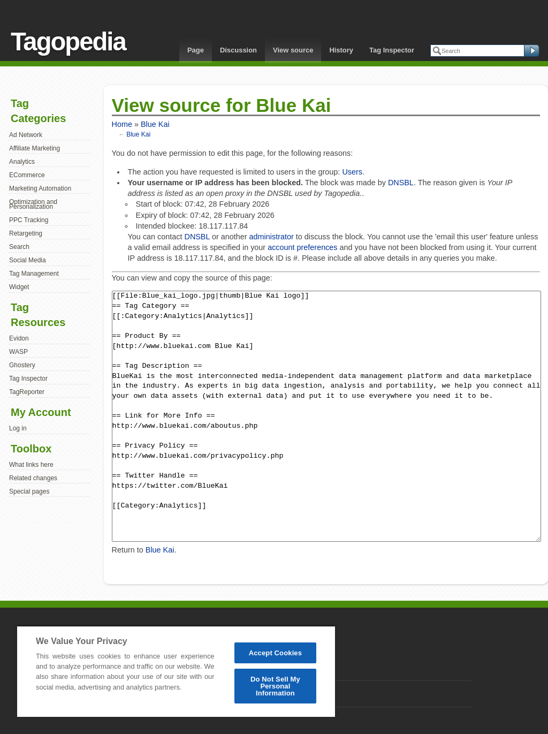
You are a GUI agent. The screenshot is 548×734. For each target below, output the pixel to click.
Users (352, 172)
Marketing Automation (40, 188)
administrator (271, 236)
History (341, 50)
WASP (18, 351)
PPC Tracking (28, 220)
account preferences (302, 247)
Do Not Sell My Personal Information (275, 686)
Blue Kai (155, 124)
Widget (19, 287)
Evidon (19, 338)
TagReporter (26, 392)
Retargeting (25, 233)
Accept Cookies (275, 653)
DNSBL (401, 182)
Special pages (29, 491)
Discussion (238, 50)
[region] (176, 671)
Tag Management (34, 273)
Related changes (33, 478)
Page (195, 50)
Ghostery (22, 365)
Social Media (27, 260)
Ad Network (25, 135)
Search (19, 247)
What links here (31, 464)
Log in (18, 428)
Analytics (22, 161)
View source (293, 50)
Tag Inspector (391, 50)
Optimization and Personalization (33, 204)
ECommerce (27, 175)
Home (122, 124)
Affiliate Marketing (34, 148)
